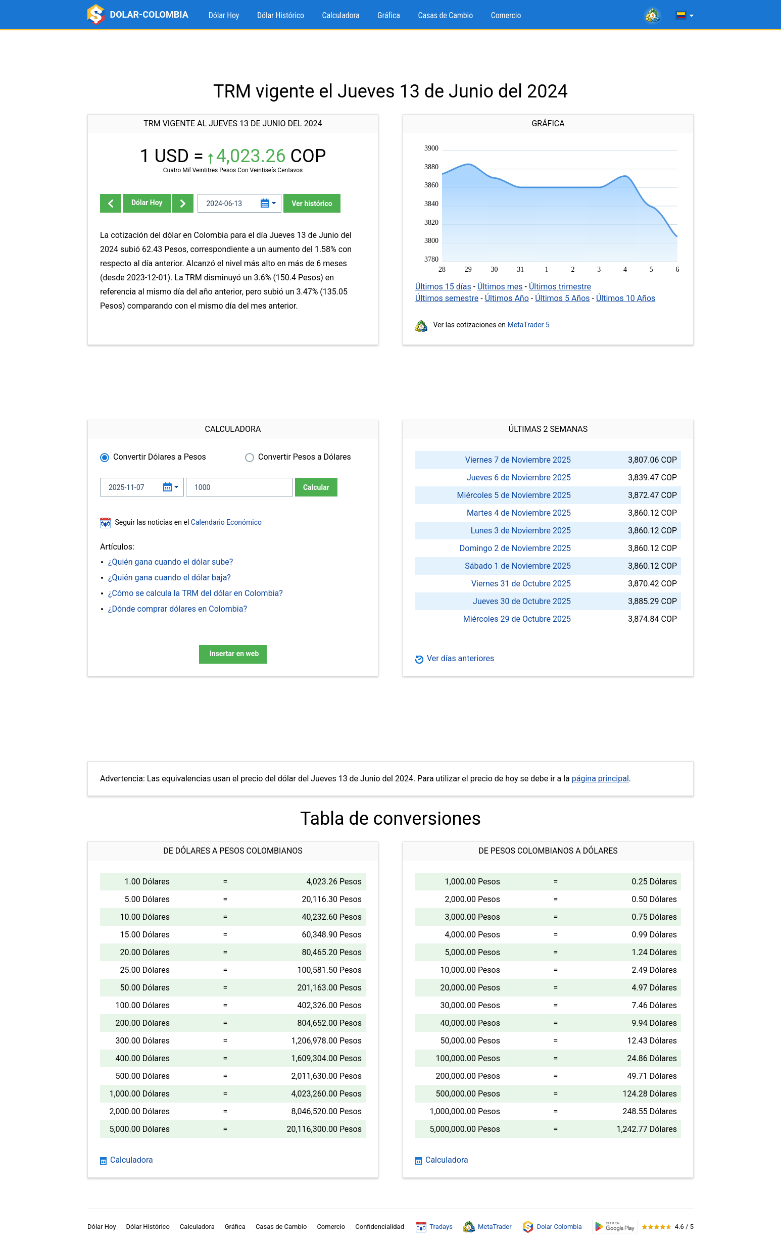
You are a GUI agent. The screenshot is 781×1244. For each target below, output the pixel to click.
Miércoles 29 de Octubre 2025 (517, 619)
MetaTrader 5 (529, 325)
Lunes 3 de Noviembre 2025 (521, 530)
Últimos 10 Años (625, 298)
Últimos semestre (446, 298)
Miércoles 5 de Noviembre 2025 (514, 495)
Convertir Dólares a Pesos (159, 457)
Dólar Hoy (224, 15)
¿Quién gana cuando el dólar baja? (169, 577)
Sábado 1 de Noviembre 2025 (518, 566)
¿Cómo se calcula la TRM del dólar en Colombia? (195, 593)
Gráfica (388, 15)
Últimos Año (507, 298)
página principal (600, 778)
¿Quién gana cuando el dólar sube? (170, 562)
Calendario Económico (225, 522)
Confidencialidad (379, 1226)
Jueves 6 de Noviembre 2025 (519, 477)
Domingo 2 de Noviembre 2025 (515, 548)
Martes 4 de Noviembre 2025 (519, 513)
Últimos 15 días (443, 286)
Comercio (506, 15)
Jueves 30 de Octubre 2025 (522, 601)
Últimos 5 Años (562, 298)
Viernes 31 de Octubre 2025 (521, 583)
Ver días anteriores (454, 658)
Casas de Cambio (445, 15)
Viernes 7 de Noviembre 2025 (518, 460)
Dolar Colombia (552, 1227)
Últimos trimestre (560, 286)
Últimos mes (500, 286)
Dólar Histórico (280, 15)
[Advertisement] (390, 55)
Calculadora (341, 15)
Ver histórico (311, 204)
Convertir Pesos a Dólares (304, 457)
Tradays (434, 1227)
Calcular (316, 487)
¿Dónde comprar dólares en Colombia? (177, 609)
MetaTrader (487, 1227)
